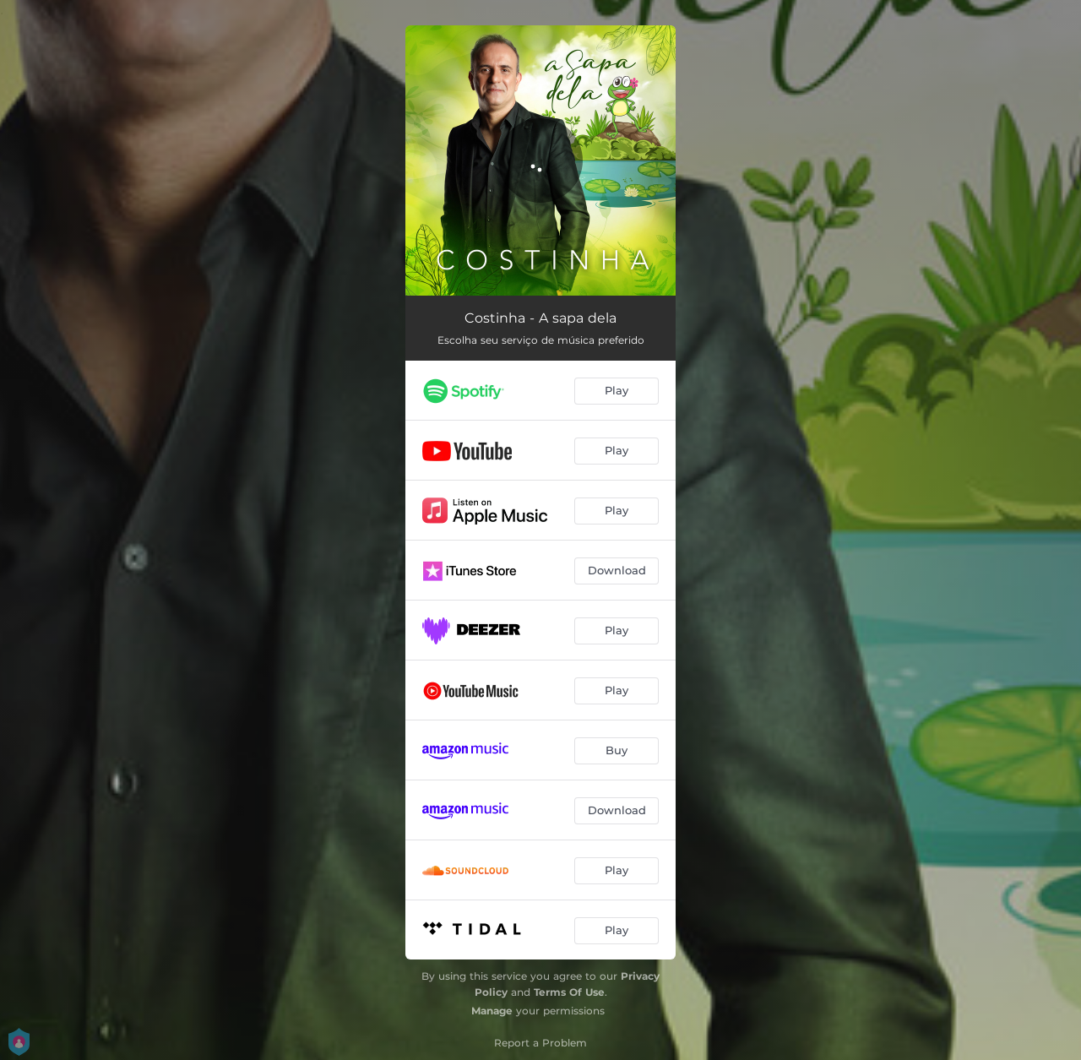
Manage (492, 1010)
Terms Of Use (569, 992)
